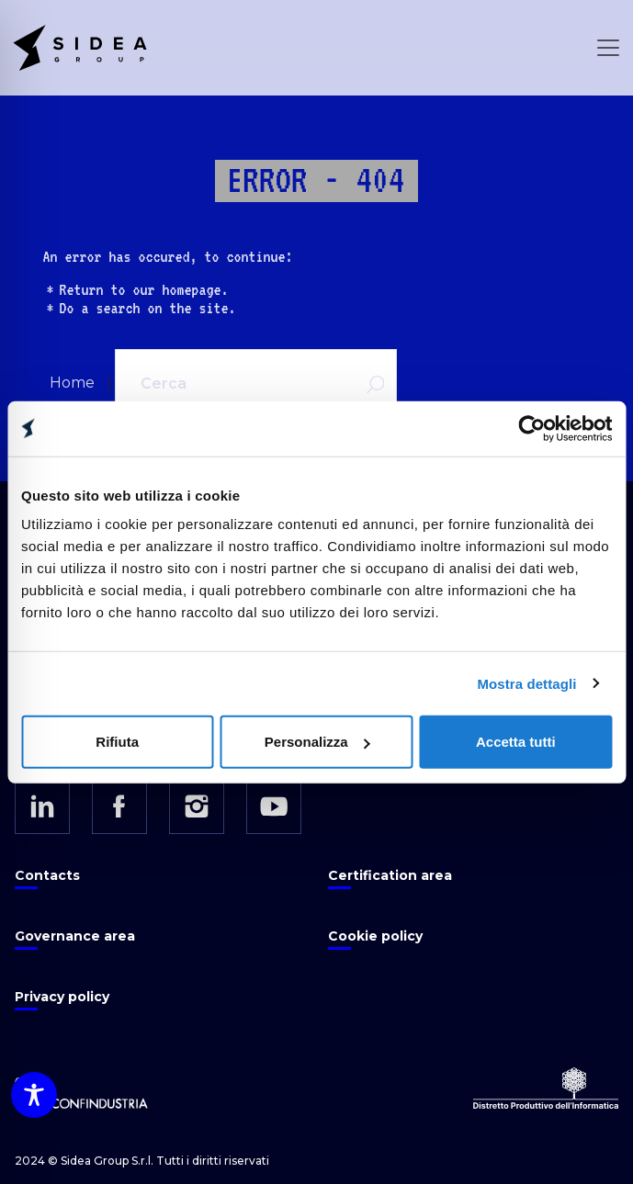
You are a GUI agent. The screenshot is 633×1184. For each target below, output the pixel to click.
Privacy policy (62, 996)
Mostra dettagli (526, 683)
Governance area (75, 936)
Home (72, 382)
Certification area (390, 875)
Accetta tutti (516, 742)
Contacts (47, 875)
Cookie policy (375, 936)
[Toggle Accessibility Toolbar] (34, 1095)
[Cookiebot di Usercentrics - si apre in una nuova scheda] (531, 428)
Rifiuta (117, 742)
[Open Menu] (608, 47)
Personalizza (317, 742)
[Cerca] (231, 383)
